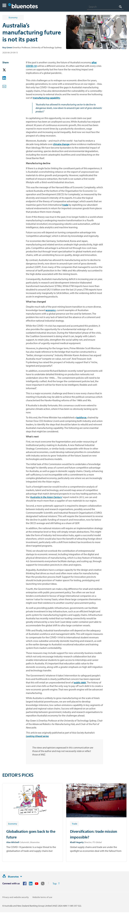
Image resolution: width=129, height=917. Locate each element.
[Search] (105, 7)
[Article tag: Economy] (12, 823)
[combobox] (105, 7)
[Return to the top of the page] (56, 883)
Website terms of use (42, 897)
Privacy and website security (15, 897)
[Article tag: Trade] (74, 823)
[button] (4, 6)
